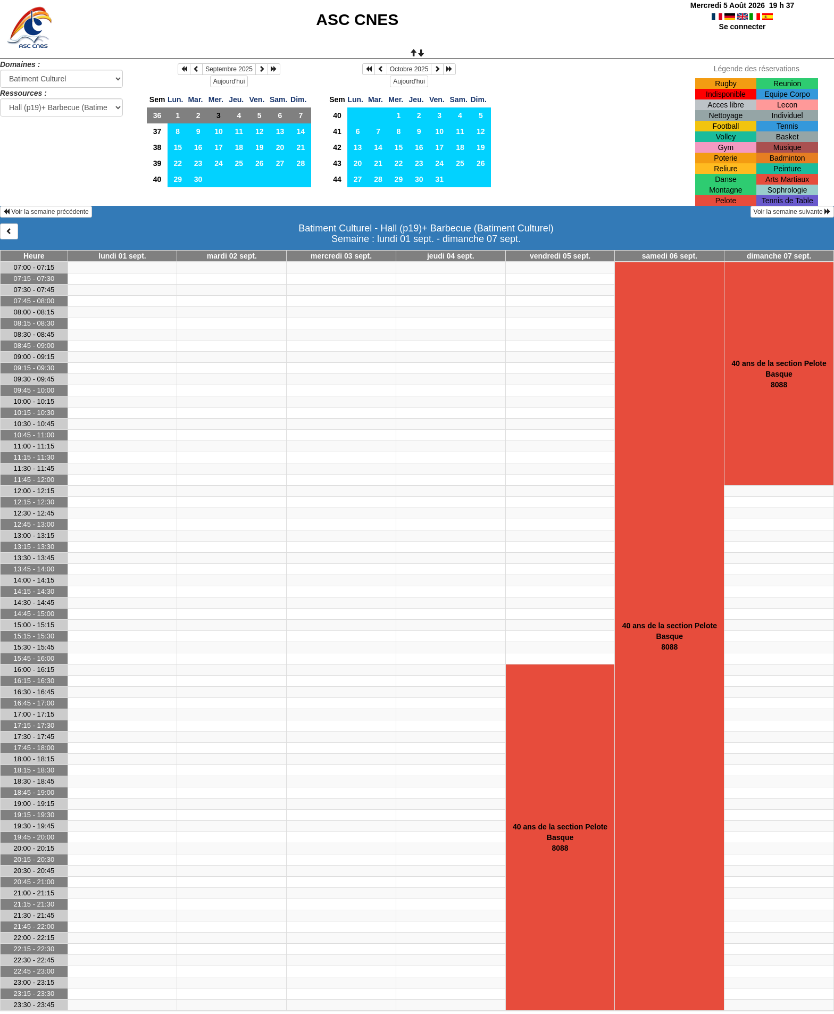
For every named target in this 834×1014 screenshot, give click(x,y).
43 (337, 163)
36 (157, 115)
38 (157, 147)
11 (239, 131)
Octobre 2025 (409, 69)
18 (239, 147)
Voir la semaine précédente (46, 211)
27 (280, 163)
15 (177, 147)
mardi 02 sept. (232, 256)
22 (177, 163)
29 (177, 179)
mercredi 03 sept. (341, 256)
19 (259, 147)
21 (301, 147)
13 (280, 131)
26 (259, 163)
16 (198, 147)
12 (259, 131)
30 (198, 179)
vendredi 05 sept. (560, 256)
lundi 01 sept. (122, 256)
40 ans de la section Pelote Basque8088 (669, 636)
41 (337, 131)
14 (301, 131)
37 (157, 131)
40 (157, 179)
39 (157, 163)
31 (439, 179)
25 (239, 163)
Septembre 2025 (229, 69)
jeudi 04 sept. (450, 256)
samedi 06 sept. (669, 256)
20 (280, 147)
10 (218, 131)
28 (301, 163)
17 (218, 147)
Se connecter (742, 26)
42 (337, 147)
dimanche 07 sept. (779, 256)
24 (218, 163)
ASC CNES (357, 19)
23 (198, 163)
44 (337, 179)
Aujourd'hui (229, 81)
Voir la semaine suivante (792, 211)
